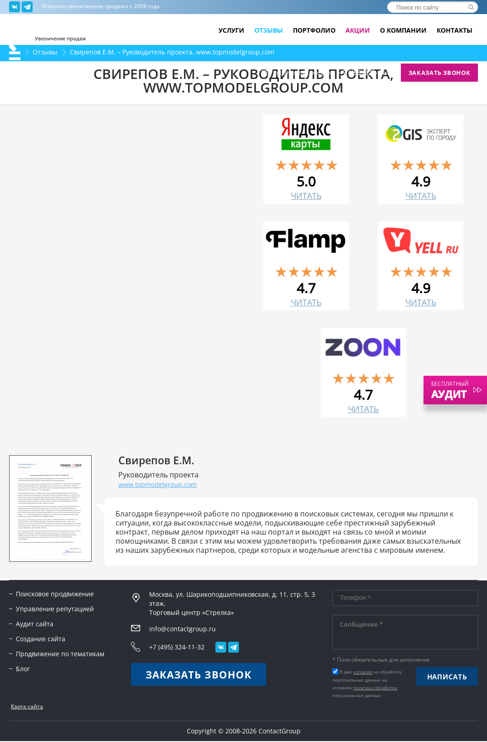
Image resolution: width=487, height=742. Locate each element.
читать (306, 195)
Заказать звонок (440, 73)
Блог (23, 668)
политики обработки (375, 687)
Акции (358, 30)
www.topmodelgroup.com (157, 484)
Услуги (231, 30)
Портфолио (314, 30)
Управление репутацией (55, 608)
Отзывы (268, 30)
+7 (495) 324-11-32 (366, 72)
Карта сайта (27, 706)
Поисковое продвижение (55, 594)
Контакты (454, 30)
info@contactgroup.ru (303, 73)
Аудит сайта (35, 623)
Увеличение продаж (60, 38)
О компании (403, 30)
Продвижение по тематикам (60, 653)
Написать (447, 676)
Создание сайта (40, 638)
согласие (362, 671)
